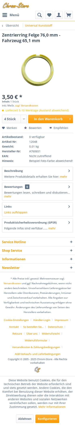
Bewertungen (13, 187)
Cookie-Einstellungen (16, 320)
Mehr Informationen (52, 407)
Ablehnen (24, 419)
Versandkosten (12, 283)
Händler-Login (41, 320)
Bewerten (33, 128)
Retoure (17, 333)
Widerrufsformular (36, 340)
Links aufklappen (15, 212)
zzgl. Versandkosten (26, 105)
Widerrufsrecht (51, 333)
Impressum (61, 320)
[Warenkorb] (69, 15)
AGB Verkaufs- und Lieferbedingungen (37, 354)
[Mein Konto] (59, 15)
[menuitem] (10, 15)
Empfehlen (58, 128)
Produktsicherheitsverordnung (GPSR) (30, 222)
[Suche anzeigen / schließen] (39, 15)
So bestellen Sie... (33, 327)
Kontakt (14, 327)
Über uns (31, 333)
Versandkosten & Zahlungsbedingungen (36, 347)
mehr (63, 176)
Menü (10, 14)
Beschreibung (13, 171)
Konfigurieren (47, 419)
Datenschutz (55, 327)
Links (8, 206)
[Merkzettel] (49, 15)
